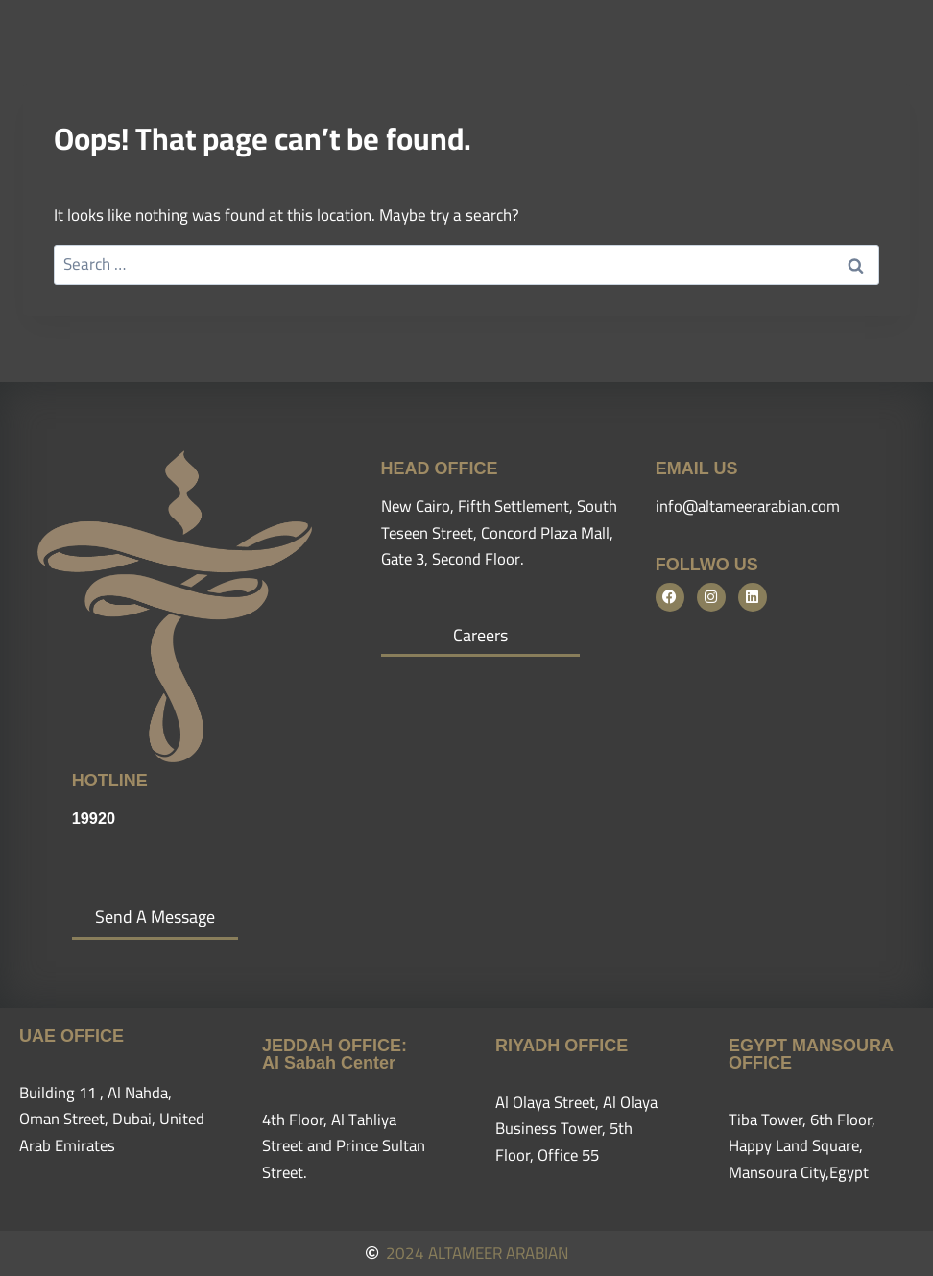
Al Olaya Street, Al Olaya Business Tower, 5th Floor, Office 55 (579, 1128)
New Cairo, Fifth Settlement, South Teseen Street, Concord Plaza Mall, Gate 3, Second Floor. (494, 532)
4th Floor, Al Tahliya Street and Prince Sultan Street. (346, 1145)
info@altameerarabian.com (752, 506)
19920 (94, 818)
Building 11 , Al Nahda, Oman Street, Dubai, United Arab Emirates (114, 1118)
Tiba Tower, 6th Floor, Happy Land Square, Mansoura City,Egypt (803, 1145)
